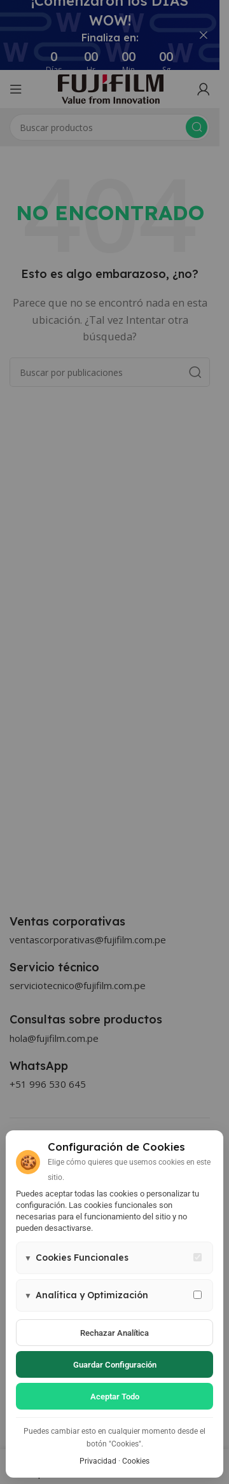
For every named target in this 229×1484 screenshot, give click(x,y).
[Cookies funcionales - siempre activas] (197, 1257)
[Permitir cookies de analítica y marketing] (197, 1295)
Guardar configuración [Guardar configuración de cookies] (114, 1365)
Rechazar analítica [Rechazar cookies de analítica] (114, 1333)
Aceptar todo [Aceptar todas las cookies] (114, 1396)
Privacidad (98, 1461)
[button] (114, 1258)
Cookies (135, 1461)
